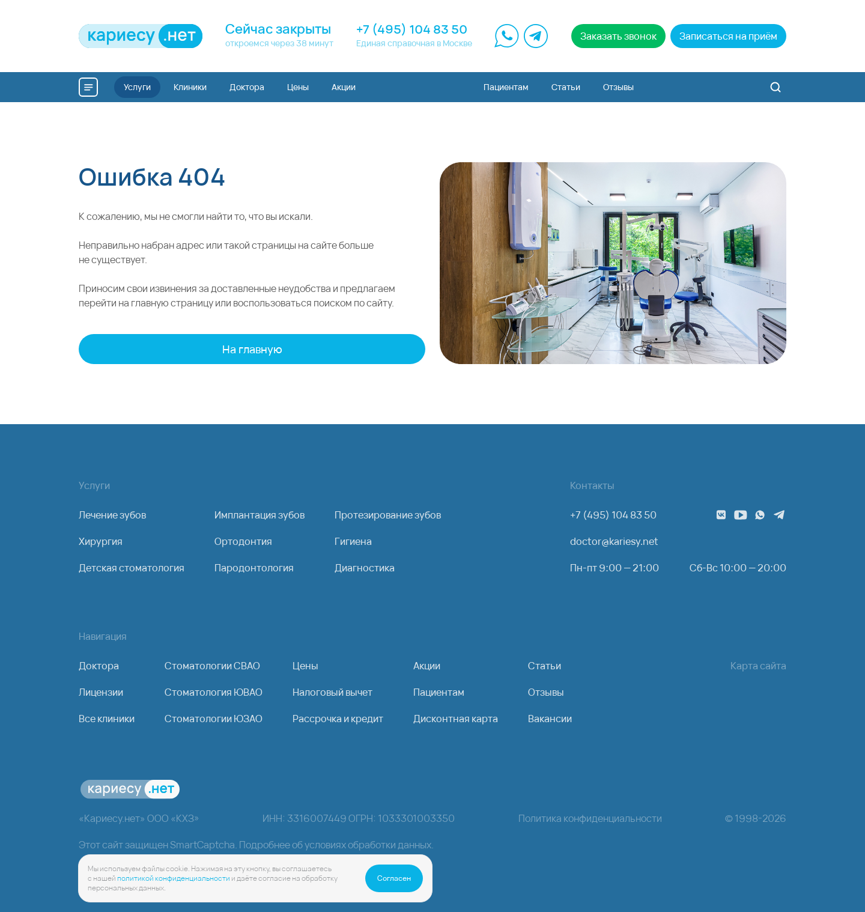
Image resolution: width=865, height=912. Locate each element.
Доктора (99, 665)
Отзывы (546, 692)
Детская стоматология (131, 567)
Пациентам (438, 692)
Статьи (544, 665)
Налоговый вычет (332, 692)
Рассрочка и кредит (338, 718)
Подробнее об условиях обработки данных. (336, 844)
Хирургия (101, 541)
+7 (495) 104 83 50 (411, 29)
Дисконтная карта (455, 718)
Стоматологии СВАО (212, 665)
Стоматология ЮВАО (214, 692)
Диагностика (365, 567)
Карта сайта (758, 665)
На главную (252, 349)
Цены (305, 665)
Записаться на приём (728, 36)
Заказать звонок (618, 36)
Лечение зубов (112, 514)
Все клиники (107, 718)
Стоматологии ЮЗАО (214, 718)
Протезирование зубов (388, 514)
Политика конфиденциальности (590, 818)
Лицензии (101, 692)
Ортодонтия (243, 541)
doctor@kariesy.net (614, 541)
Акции (426, 665)
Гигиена (353, 541)
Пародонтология (254, 567)
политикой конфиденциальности (173, 878)
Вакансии (550, 718)
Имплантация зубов (259, 514)
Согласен (394, 878)
